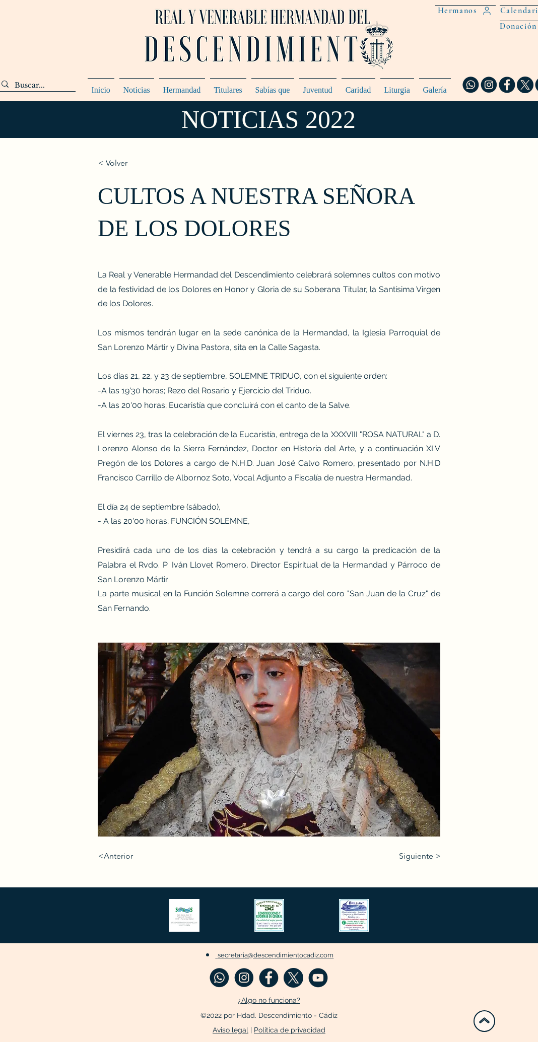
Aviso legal (230, 1030)
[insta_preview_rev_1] (489, 85)
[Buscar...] (34, 86)
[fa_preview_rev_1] (507, 85)
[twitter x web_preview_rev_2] (525, 85)
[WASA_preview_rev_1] (470, 85)
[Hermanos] (465, 10)
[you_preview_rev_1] (318, 978)
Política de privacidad (289, 1030)
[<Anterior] (131, 856)
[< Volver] (131, 163)
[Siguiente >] (415, 856)
